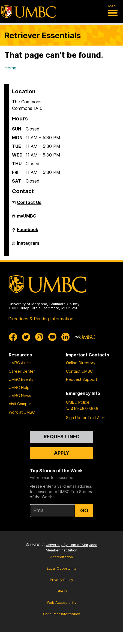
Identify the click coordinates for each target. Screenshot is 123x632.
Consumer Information (61, 614)
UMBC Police (77, 402)
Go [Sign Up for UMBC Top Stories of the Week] (84, 510)
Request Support (81, 379)
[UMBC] (28, 11)
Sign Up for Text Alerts (86, 417)
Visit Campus (20, 403)
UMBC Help (19, 387)
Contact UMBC (79, 371)
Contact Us (29, 202)
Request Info (62, 436)
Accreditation (61, 557)
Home (10, 68)
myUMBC (26, 218)
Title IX (61, 591)
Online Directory (80, 362)
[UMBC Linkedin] (65, 337)
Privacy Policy (61, 580)
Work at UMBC (22, 412)
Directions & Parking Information (40, 318)
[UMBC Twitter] (26, 337)
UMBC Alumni (20, 362)
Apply (61, 453)
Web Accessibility (61, 603)
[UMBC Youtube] (52, 337)
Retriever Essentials (42, 35)
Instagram (28, 245)
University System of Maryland (71, 545)
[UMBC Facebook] (13, 337)
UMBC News (20, 395)
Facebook (27, 231)
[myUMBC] (85, 337)
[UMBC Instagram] (39, 337)
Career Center (22, 371)
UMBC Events (21, 379)
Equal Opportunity (62, 568)
